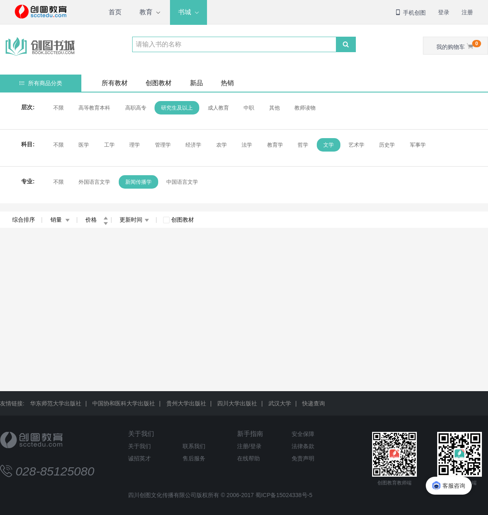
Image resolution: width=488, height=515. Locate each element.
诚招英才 (139, 458)
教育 (145, 12)
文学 (328, 145)
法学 (247, 145)
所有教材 (115, 82)
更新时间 (134, 219)
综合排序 (23, 219)
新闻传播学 (138, 182)
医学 (83, 145)
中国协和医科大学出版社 (123, 403)
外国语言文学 (94, 182)
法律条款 (303, 446)
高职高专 (135, 108)
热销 (227, 82)
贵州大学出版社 (186, 403)
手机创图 (410, 12)
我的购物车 (458, 45)
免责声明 (303, 458)
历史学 (387, 145)
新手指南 (250, 433)
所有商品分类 (41, 83)
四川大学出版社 (237, 403)
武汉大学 (279, 403)
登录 (443, 12)
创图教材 (159, 82)
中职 (249, 108)
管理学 (163, 145)
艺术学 (356, 145)
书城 (184, 12)
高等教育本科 (94, 108)
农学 (221, 145)
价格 (96, 219)
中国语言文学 (182, 182)
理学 (134, 145)
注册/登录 (249, 446)
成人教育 (218, 108)
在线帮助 (248, 458)
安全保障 (303, 434)
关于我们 (141, 433)
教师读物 (305, 108)
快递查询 (313, 403)
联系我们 (194, 446)
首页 (115, 12)
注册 (467, 12)
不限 (58, 108)
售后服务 (194, 458)
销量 (60, 219)
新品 (196, 82)
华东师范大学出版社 (55, 403)
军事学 (418, 145)
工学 (109, 145)
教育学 (275, 145)
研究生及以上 (177, 108)
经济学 (193, 145)
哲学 (303, 145)
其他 (274, 108)
